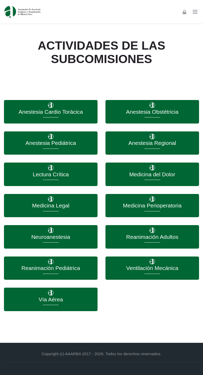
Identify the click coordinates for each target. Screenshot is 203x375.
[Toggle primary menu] (195, 11)
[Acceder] (184, 11)
